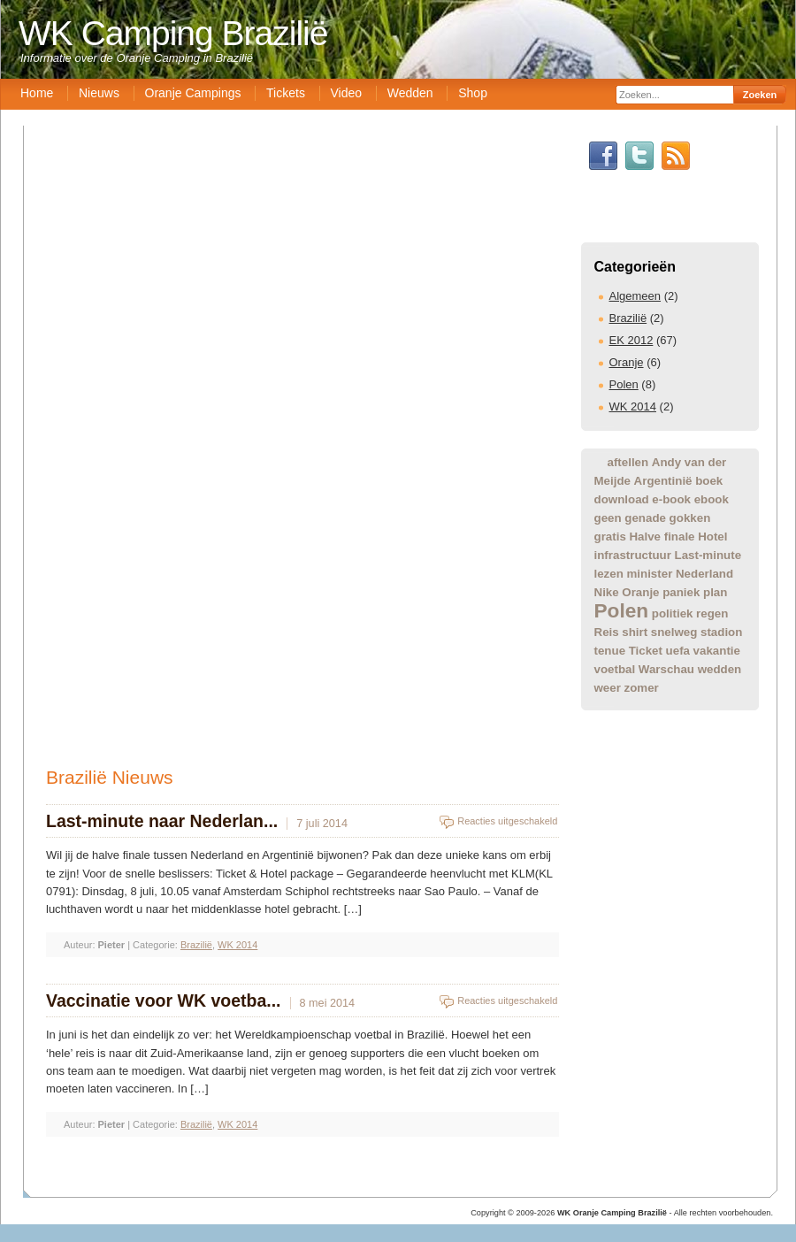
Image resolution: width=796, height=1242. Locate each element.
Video (347, 93)
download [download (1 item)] (621, 499)
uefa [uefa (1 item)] (678, 650)
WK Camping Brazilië (173, 33)
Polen (624, 384)
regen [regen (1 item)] (712, 613)
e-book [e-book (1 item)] (671, 499)
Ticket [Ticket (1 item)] (645, 650)
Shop (472, 93)
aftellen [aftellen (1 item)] (628, 462)
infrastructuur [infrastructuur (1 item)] (632, 555)
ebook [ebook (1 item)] (711, 499)
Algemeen (635, 296)
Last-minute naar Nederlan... (162, 821)
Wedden (410, 93)
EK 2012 (631, 340)
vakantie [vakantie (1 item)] (716, 650)
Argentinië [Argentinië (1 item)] (663, 480)
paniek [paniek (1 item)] (681, 592)
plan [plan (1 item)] (715, 592)
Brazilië (628, 318)
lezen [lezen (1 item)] (609, 573)
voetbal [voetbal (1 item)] (615, 669)
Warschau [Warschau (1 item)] (666, 669)
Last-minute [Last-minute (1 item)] (708, 555)
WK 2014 (632, 406)
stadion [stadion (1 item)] (721, 632)
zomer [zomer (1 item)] (641, 687)
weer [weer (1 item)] (607, 687)
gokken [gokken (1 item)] (690, 518)
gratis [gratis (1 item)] (610, 536)
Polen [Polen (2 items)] (621, 610)
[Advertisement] (402, 888)
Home (36, 93)
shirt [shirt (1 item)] (634, 632)
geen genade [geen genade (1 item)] (630, 518)
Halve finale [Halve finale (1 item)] (661, 536)
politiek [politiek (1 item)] (672, 613)
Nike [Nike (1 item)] (606, 592)
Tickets (285, 93)
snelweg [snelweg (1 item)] (674, 632)
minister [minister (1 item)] (649, 573)
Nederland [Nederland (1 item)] (704, 573)
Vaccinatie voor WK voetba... (163, 1000)
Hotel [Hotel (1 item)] (712, 536)
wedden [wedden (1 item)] (720, 669)
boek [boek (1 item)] (709, 480)
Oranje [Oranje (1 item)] (640, 592)
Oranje (626, 362)
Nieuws (99, 93)
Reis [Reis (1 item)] (606, 632)
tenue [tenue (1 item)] (610, 650)
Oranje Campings (193, 93)
